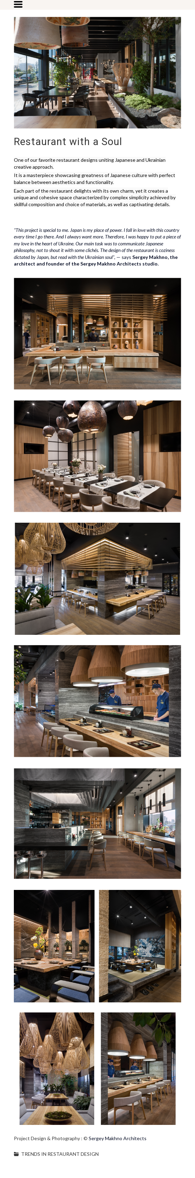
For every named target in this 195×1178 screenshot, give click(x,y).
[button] (18, 4)
